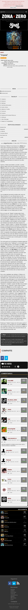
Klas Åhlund (10, 63)
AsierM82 (10, 380)
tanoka (10, 390)
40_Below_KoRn (12, 400)
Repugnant (2, 129)
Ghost (21, 146)
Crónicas (13, 593)
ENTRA (3, 11)
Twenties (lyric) (4, 93)
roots (9, 489)
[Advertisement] (14, 78)
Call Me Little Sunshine (6, 91)
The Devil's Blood (4, 133)
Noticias (13, 589)
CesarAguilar (11, 428)
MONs (9, 498)
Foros (12, 599)
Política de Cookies (14, 607)
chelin (9, 409)
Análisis (12, 590)
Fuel (9, 419)
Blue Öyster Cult (3, 135)
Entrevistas (13, 592)
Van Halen (14, 249)
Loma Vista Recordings (13, 61)
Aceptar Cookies (13, 7)
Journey (3, 246)
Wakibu (10, 469)
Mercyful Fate (3, 127)
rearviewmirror (12, 438)
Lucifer (1, 137)
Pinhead (8, 460)
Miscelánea (13, 598)
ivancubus (9, 450)
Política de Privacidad (14, 606)
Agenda (12, 596)
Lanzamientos (14, 595)
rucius (9, 479)
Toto (23, 244)
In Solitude (2, 131)
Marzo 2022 (10, 60)
